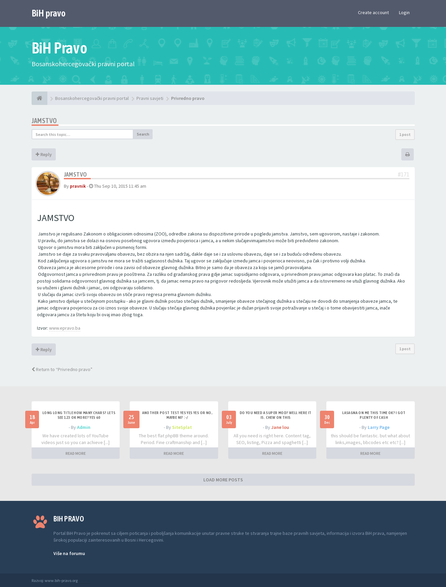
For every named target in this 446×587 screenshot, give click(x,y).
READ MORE (76, 453)
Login (404, 12)
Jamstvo (44, 120)
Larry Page (379, 427)
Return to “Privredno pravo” (62, 369)
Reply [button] (44, 154)
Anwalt (84, 580)
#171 (403, 174)
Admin (83, 427)
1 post (405, 134)
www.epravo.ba (64, 328)
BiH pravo (49, 13)
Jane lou (280, 427)
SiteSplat (182, 427)
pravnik (78, 186)
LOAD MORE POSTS (223, 480)
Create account (373, 12)
